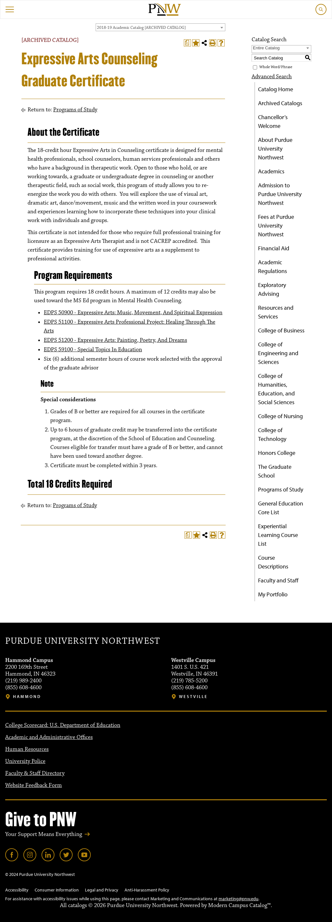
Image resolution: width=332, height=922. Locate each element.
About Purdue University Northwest (275, 148)
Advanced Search (272, 76)
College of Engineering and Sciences (278, 353)
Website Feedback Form (33, 785)
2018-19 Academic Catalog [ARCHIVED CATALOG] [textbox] (141, 27)
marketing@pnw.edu (238, 899)
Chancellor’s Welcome (273, 121)
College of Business (281, 330)
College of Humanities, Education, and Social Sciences (276, 389)
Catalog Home (275, 89)
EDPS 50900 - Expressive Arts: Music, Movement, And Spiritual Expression (133, 312)
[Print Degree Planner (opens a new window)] (187, 42)
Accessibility (17, 890)
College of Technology (272, 434)
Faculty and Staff (278, 580)
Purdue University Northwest (82, 641)
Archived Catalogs (280, 103)
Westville (193, 696)
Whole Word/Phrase (275, 67)
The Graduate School (274, 471)
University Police (25, 761)
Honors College (276, 452)
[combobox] (160, 27)
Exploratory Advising (272, 289)
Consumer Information (57, 890)
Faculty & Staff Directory (35, 773)
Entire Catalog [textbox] (266, 47)
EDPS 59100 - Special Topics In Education (93, 349)
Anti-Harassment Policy (146, 890)
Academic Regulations (272, 266)
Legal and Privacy (101, 890)
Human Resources (27, 749)
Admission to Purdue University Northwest (280, 193)
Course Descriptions (273, 562)
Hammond (27, 696)
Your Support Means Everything (43, 834)
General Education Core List (280, 508)
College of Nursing (280, 416)
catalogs (77, 905)
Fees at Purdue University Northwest (276, 225)
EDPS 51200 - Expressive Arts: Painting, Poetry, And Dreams (115, 340)
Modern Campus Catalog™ (239, 905)
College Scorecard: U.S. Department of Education (62, 725)
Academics (271, 171)
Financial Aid (273, 248)
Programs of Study (75, 109)
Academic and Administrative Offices (49, 737)
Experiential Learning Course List (278, 534)
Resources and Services (275, 312)
